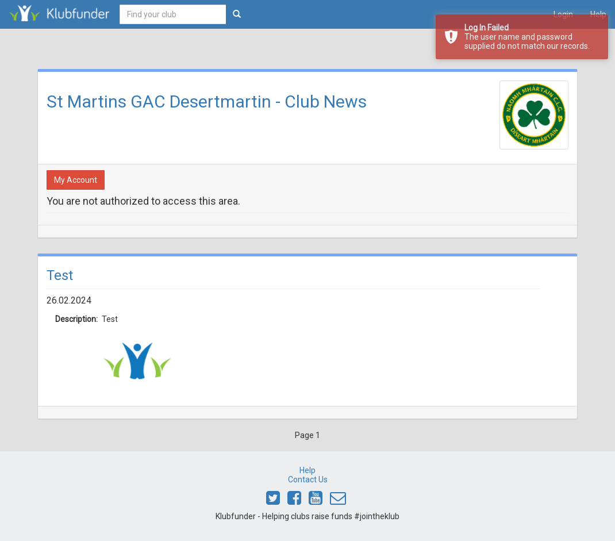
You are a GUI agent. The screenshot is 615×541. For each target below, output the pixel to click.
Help (307, 470)
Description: (69, 319)
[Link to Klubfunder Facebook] (294, 500)
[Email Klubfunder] (338, 500)
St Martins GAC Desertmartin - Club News (207, 101)
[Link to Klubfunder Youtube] (315, 500)
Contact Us (308, 479)
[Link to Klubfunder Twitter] (273, 500)
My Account (75, 180)
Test (60, 275)
